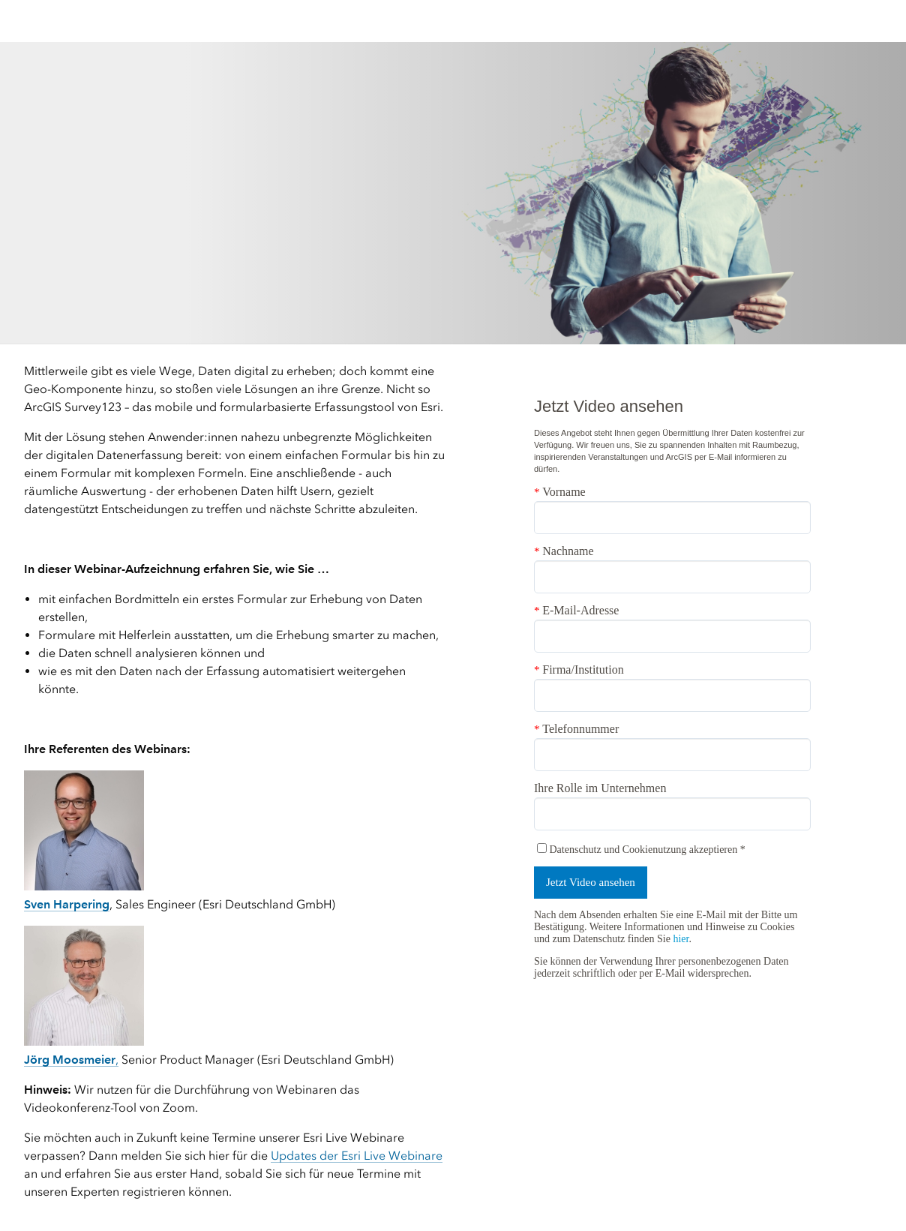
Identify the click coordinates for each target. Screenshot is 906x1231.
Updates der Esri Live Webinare (356, 1155)
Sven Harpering (67, 904)
